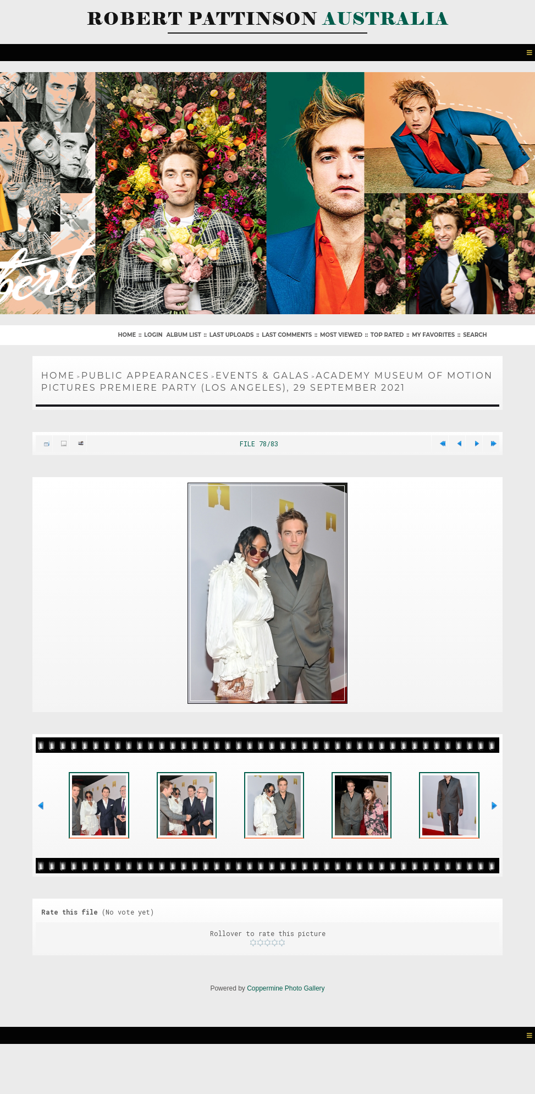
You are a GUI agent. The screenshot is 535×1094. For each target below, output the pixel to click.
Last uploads (231, 334)
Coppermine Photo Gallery (285, 988)
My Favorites (433, 334)
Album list (183, 334)
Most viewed (341, 334)
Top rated (387, 334)
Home (127, 334)
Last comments (287, 334)
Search (475, 334)
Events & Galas (263, 375)
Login (153, 334)
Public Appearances (145, 375)
